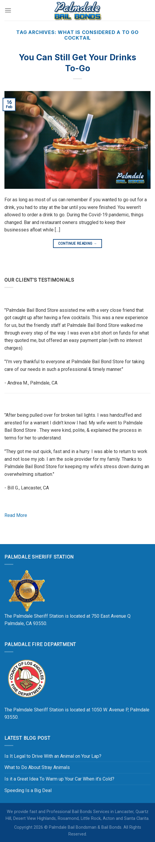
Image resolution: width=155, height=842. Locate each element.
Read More (15, 515)
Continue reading (77, 243)
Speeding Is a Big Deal (28, 790)
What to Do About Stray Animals (37, 767)
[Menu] (7, 10)
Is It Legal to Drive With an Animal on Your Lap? (52, 756)
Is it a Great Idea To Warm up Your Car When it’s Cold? (59, 779)
